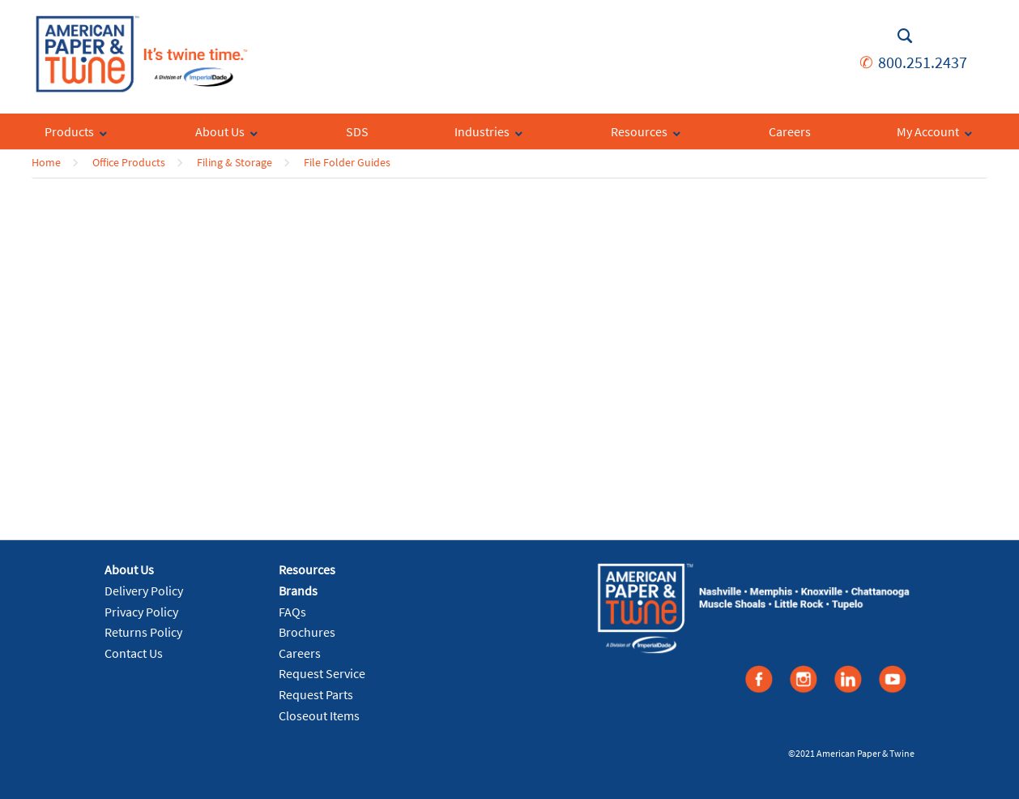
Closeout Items (319, 715)
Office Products (128, 162)
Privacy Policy (141, 612)
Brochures (307, 632)
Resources (307, 569)
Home (46, 162)
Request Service (322, 673)
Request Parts (316, 694)
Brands (298, 590)
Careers (300, 653)
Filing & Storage (234, 162)
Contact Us (133, 653)
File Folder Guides (347, 162)
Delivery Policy (143, 590)
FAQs (292, 612)
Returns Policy (143, 632)
